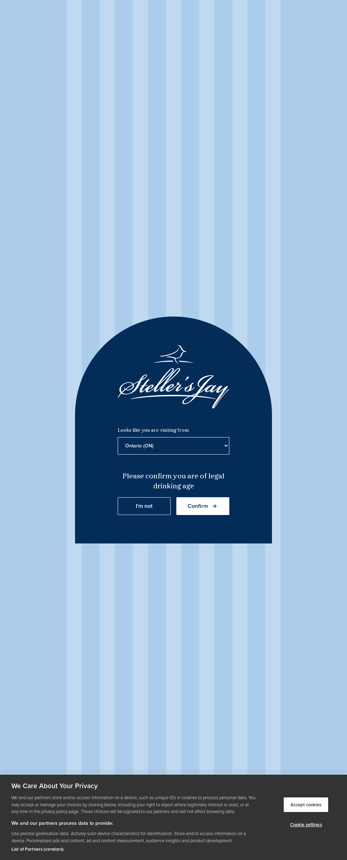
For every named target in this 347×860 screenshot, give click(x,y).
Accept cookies (306, 804)
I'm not (144, 506)
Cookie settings (306, 824)
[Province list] (173, 446)
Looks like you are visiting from (153, 430)
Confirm (203, 506)
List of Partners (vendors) (37, 849)
